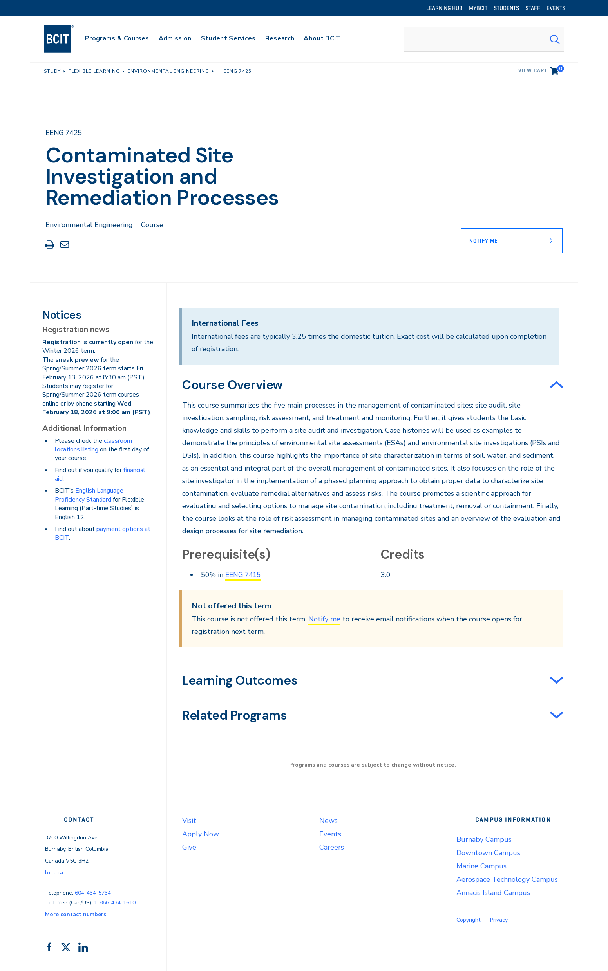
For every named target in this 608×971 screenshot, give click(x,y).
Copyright (468, 919)
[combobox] (484, 39)
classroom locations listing (93, 445)
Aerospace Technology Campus (507, 879)
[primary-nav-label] (117, 39)
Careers (331, 847)
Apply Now (200, 833)
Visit (189, 820)
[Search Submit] (554, 39)
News (328, 820)
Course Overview (232, 385)
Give (189, 847)
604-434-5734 (93, 893)
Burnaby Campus (484, 839)
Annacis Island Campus (493, 892)
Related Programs (234, 715)
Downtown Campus (488, 852)
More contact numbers (75, 914)
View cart (541, 69)
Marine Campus (481, 865)
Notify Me (483, 241)
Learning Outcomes (239, 680)
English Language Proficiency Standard (89, 495)
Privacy (499, 919)
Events (330, 833)
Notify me (324, 618)
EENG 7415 (244, 574)
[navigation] (66, 39)
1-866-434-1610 (115, 902)
